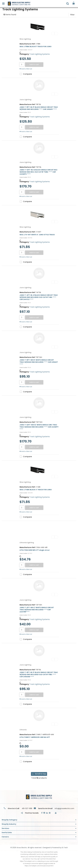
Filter (72, 14)
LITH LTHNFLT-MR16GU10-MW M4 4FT (35, 737)
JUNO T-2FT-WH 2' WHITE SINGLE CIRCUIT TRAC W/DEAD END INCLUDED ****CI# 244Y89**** (37, 609)
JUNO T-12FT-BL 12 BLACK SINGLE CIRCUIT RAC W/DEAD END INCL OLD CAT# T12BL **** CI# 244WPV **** (38, 172)
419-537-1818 (27, 808)
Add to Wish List (26, 69)
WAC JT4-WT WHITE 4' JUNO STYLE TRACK (37, 235)
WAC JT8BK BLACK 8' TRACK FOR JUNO (35, 46)
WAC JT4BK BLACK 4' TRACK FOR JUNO (36, 490)
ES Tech (65, 848)
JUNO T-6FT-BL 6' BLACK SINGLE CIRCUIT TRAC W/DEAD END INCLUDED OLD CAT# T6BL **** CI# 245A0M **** (39, 674)
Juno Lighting (25, 99)
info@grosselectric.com (64, 808)
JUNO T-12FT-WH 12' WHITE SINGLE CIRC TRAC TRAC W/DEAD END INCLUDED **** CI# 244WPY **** (39, 427)
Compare (25, 74)
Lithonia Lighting (27, 542)
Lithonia (23, 730)
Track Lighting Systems (39, 54)
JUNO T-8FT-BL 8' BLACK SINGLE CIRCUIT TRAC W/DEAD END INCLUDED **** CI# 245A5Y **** (39, 108)
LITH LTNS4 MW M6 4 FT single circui (34, 550)
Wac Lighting (25, 39)
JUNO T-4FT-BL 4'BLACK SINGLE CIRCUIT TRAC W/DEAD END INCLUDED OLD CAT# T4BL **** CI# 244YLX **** (39, 297)
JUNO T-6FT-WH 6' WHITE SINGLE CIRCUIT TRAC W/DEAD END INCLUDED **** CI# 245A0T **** (39, 362)
